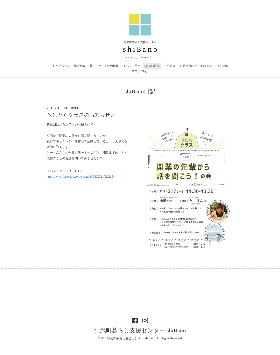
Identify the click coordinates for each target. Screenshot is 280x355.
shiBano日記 (152, 65)
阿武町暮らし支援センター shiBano (140, 330)
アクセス (169, 65)
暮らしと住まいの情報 (104, 65)
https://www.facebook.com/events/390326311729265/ (80, 176)
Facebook (206, 65)
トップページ (61, 65)
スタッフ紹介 (140, 71)
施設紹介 (80, 65)
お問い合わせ (188, 65)
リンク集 (222, 65)
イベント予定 (131, 65)
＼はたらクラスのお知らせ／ (81, 115)
